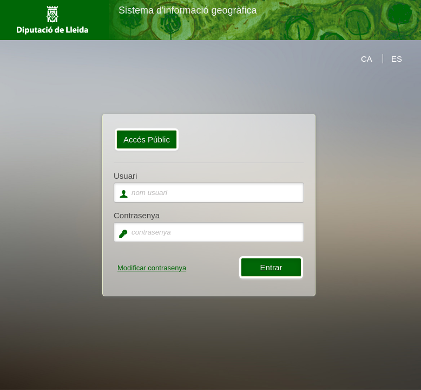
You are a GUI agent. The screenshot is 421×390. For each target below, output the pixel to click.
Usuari (125, 175)
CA (366, 58)
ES (396, 58)
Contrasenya (137, 215)
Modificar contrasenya (151, 268)
